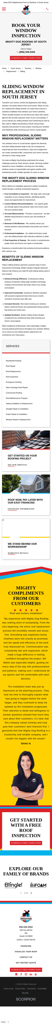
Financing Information (21, 509)
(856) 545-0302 (27, 52)
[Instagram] (26, 974)
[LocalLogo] (26, 10)
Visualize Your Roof (26, 952)
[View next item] (31, 893)
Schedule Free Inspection (26, 58)
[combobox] (5, 1022)
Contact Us (26, 957)
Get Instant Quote (26, 963)
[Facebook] (21, 974)
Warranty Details (18, 553)
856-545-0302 (26, 927)
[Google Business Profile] (16, 974)
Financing (26, 946)
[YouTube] (36, 974)
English (3, 1022)
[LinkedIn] (31, 974)
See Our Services (17, 465)
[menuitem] (26, 361)
